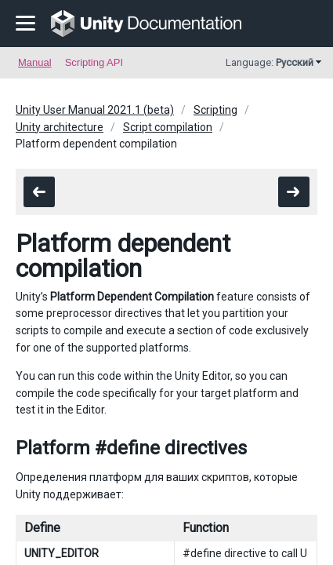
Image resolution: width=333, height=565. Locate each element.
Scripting (215, 110)
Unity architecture (59, 127)
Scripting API (94, 62)
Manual (35, 62)
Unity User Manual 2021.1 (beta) (95, 110)
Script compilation (167, 127)
